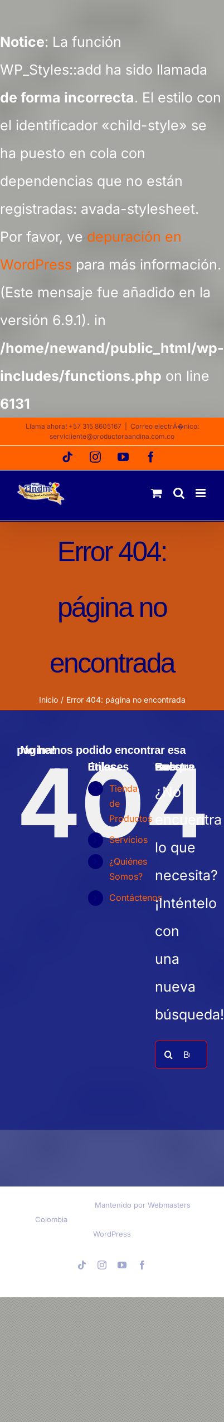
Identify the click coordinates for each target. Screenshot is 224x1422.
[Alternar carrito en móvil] (156, 493)
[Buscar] (169, 1054)
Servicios (128, 839)
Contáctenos (135, 897)
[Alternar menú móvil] (201, 493)
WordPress (112, 1233)
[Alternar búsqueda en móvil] (178, 493)
